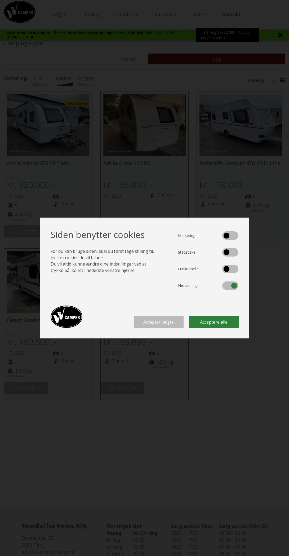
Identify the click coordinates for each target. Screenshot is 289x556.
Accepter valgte (158, 322)
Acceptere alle (214, 322)
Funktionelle (188, 268)
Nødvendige (188, 285)
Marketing (186, 235)
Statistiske (186, 252)
